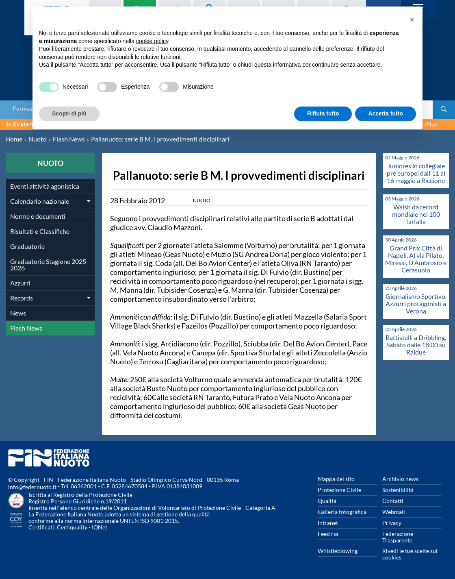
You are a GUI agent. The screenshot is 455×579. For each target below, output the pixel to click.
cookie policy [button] (152, 41)
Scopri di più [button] (69, 113)
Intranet (328, 522)
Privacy (391, 522)
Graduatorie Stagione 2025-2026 (49, 264)
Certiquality (72, 527)
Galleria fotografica (342, 511)
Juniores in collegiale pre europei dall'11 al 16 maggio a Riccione (416, 173)
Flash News (26, 328)
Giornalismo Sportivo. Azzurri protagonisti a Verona (416, 303)
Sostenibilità (398, 489)
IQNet (99, 527)
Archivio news (400, 478)
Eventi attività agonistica (44, 186)
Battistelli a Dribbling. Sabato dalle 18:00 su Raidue (416, 344)
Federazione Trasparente (397, 537)
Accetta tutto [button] (385, 113)
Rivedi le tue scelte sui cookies (410, 554)
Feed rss (328, 533)
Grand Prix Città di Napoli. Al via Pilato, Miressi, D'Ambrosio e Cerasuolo (415, 259)
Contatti (392, 500)
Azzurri (20, 283)
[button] (411, 19)
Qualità (327, 500)
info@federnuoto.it (32, 486)
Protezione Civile (339, 489)
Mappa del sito (336, 478)
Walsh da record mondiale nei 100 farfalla (416, 214)
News (18, 313)
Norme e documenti (37, 216)
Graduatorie (27, 246)
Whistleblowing (338, 550)
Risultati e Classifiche (39, 231)
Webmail (393, 511)
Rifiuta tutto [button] (323, 113)
